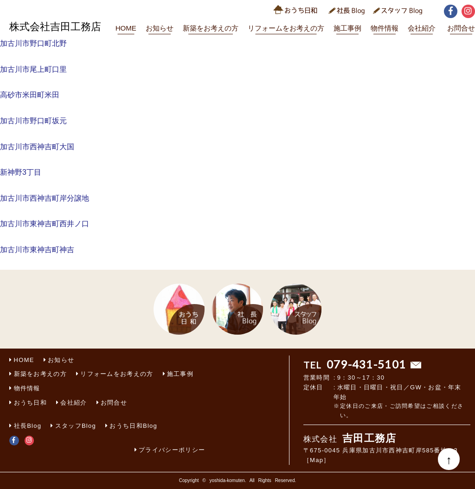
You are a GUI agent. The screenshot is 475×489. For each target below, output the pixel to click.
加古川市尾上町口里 (33, 69)
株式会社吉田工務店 (55, 26)
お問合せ (461, 28)
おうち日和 (30, 402)
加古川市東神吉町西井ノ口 (44, 224)
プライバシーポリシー (172, 449)
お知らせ (159, 28)
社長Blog (28, 425)
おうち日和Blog (133, 425)
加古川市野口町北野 (33, 43)
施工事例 (347, 28)
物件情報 (384, 28)
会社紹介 (422, 28)
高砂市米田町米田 (29, 95)
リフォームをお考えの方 (286, 28)
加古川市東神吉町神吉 (37, 250)
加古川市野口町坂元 (33, 121)
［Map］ (316, 460)
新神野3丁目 (20, 172)
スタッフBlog (75, 425)
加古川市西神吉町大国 (37, 147)
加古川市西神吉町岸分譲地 (44, 198)
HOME (126, 28)
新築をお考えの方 (210, 28)
